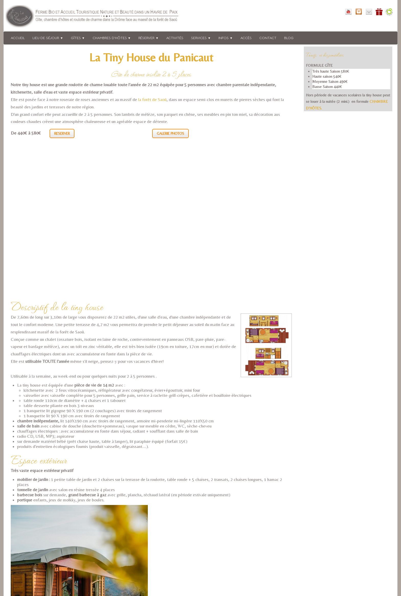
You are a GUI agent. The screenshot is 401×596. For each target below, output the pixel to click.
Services (201, 38)
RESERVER (62, 133)
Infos (225, 38)
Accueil (18, 38)
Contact (267, 38)
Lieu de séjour (47, 38)
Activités (174, 38)
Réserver (148, 38)
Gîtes (78, 38)
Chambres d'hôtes (112, 38)
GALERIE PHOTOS (170, 133)
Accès (246, 38)
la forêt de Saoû (152, 99)
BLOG (289, 38)
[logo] (99, 17)
